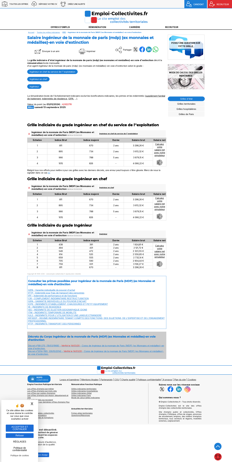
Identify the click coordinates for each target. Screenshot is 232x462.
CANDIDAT (198, 4)
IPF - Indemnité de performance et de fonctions (52, 295)
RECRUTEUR (223, 4)
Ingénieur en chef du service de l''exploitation (52, 71)
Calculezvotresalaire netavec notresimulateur (159, 154)
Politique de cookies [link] (20, 455)
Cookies (192, 379)
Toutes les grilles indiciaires (48, 32)
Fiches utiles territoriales (82, 413)
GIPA (70, 98)
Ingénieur (34, 86)
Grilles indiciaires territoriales (83, 389)
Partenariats (106, 379)
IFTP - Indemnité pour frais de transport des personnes (56, 292)
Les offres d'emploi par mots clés (42, 391)
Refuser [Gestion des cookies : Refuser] (20, 435)
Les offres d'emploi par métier (40, 389)
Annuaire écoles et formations (40, 417)
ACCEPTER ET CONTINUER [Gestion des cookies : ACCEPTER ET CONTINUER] (19, 428)
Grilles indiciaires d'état (81, 393)
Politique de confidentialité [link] (19, 449)
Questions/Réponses (80, 415)
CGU (117, 379)
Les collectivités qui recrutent (40, 400)
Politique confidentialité (149, 379)
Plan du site (180, 379)
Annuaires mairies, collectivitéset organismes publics (40, 414)
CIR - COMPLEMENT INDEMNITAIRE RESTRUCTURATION (58, 298)
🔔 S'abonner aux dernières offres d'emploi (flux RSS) (48, 403)
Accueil (31, 32)
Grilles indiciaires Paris (81, 395)
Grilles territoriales (186, 103)
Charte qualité (128, 379)
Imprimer (86, 51)
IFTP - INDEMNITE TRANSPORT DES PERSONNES (54, 323)
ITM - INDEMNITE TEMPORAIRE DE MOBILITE (52, 312)
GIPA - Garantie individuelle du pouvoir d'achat (51, 290)
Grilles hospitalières (186, 109)
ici (49, 172)
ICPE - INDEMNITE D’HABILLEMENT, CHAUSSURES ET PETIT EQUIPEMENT (68, 304)
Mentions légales (90, 379)
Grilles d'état (186, 99)
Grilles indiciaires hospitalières (84, 391)
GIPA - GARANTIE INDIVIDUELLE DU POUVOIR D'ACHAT (57, 301)
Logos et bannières (69, 379)
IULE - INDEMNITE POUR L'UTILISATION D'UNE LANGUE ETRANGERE (65, 315)
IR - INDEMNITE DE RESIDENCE (44, 306)
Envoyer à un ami (46, 51)
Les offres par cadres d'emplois (41, 393)
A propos (167, 379)
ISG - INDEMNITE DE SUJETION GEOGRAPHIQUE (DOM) (57, 309)
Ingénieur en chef (38, 79)
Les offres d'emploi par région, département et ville (47, 396)
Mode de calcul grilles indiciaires (85, 398)
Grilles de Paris (186, 114)
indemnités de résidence (54, 98)
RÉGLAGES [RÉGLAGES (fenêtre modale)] (19, 441)
